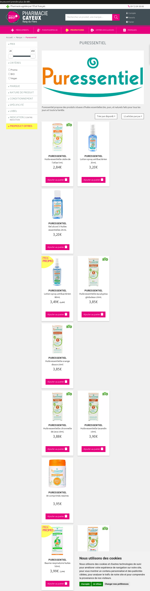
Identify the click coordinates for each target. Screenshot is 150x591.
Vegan (12, 78)
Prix (12, 44)
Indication (21, 119)
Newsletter (47, 484)
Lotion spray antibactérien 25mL (92, 161)
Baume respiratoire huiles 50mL (57, 361)
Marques (130, 30)
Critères (15, 63)
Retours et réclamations (17, 480)
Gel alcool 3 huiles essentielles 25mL (128, 161)
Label (13, 111)
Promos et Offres (21, 126)
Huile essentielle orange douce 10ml (128, 227)
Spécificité (17, 105)
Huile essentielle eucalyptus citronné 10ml (93, 361)
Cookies (45, 504)
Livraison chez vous (122, 470)
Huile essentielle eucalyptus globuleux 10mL (93, 227)
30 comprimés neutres (128, 293)
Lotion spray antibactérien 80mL (57, 227)
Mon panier (82, 477)
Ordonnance (47, 487)
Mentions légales (49, 497)
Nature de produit (22, 93)
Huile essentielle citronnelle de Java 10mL (57, 294)
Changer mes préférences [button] (117, 584)
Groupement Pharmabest (18, 470)
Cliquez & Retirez (21, 417)
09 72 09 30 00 (128, 417)
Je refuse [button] (97, 584)
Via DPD (92, 417)
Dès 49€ (57, 418)
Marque (19, 37)
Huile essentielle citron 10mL (128, 361)
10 (79, 393)
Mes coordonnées (85, 470)
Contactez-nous (13, 477)
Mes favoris (82, 480)
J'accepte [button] (85, 584)
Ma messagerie (84, 484)
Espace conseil (49, 480)
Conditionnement (21, 99)
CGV (44, 494)
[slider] (10, 56)
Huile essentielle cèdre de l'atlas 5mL (57, 161)
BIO (11, 74)
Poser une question (15, 474)
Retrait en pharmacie (122, 467)
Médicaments (20, 30)
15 (85, 393)
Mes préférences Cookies (53, 508)
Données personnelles (52, 501)
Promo (12, 70)
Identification (83, 467)
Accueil (9, 37)
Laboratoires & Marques (53, 470)
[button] (106, 116)
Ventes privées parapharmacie (56, 477)
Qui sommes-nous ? (15, 467)
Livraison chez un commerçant (127, 474)
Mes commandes (85, 474)
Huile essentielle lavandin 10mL (93, 294)
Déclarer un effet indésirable (55, 491)
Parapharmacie (47, 30)
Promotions (75, 30)
